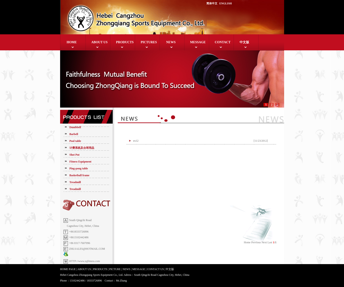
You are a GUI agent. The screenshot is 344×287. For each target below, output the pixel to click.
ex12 (136, 140)
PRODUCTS (125, 42)
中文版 (244, 42)
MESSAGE (198, 42)
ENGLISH (225, 3)
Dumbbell (75, 127)
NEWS (170, 42)
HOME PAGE (68, 269)
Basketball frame (79, 175)
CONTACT (223, 42)
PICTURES (149, 42)
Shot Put (74, 154)
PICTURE (115, 269)
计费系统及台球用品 (81, 147)
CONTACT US (155, 269)
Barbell (73, 134)
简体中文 (211, 3)
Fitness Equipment (80, 161)
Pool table (75, 141)
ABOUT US (99, 42)
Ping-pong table (78, 168)
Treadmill (75, 182)
